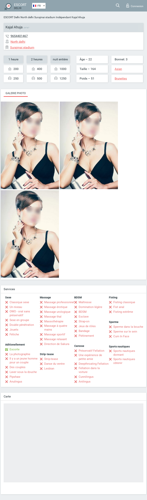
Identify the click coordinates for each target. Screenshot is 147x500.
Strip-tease (51, 359)
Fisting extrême (123, 312)
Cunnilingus (86, 376)
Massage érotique (55, 307)
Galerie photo (16, 93)
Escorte (15, 349)
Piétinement (86, 335)
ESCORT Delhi (12, 17)
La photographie (20, 354)
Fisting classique (124, 302)
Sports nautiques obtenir (124, 361)
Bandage (84, 331)
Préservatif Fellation (91, 350)
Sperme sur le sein (125, 331)
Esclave (84, 316)
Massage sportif (54, 334)
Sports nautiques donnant (124, 352)
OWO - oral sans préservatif (20, 313)
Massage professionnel (59, 302)
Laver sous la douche (23, 372)
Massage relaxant (55, 339)
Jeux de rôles (87, 326)
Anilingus (85, 381)
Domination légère (90, 307)
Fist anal (118, 307)
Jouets (14, 329)
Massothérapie (53, 321)
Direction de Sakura (56, 344)
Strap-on (84, 321)
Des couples (17, 367)
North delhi (26, 17)
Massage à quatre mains (55, 327)
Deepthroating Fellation (94, 363)
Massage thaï (52, 316)
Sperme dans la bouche (128, 326)
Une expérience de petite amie (90, 357)
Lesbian (49, 368)
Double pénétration (22, 325)
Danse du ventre (54, 363)
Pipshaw (15, 376)
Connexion (134, 5)
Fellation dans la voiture (89, 370)
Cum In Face (121, 336)
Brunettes (121, 78)
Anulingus (16, 381)
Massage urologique (57, 312)
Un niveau (16, 307)
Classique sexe (19, 302)
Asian (118, 69)
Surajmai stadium (44, 17)
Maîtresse (85, 302)
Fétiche (14, 334)
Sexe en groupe (19, 320)
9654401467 (19, 36)
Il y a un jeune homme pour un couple (24, 360)
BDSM (83, 312)
